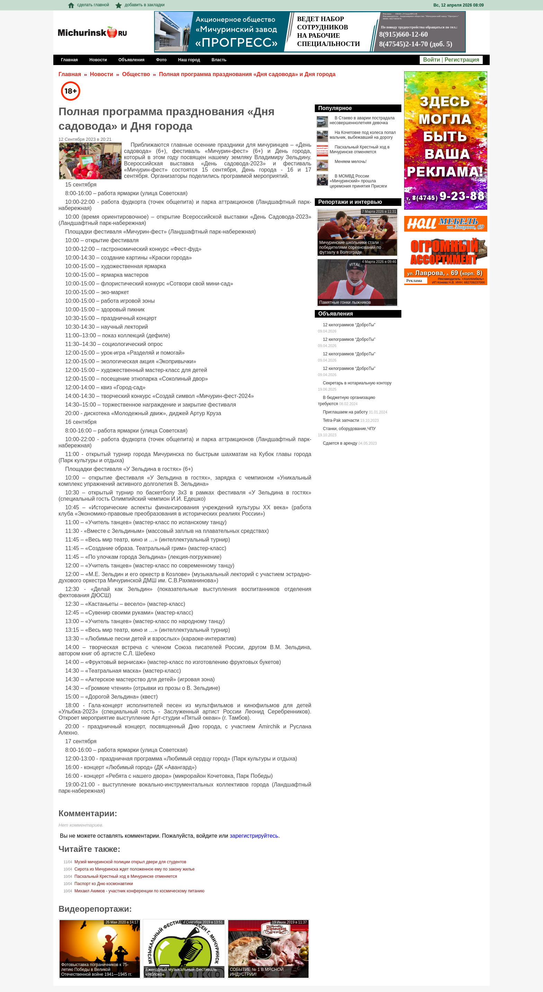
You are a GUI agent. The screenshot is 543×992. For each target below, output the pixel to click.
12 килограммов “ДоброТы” (349, 324)
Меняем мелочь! (350, 161)
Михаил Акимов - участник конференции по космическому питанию (139, 891)
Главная (70, 74)
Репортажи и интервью (350, 202)
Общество (136, 74)
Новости (101, 74)
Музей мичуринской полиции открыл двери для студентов (130, 861)
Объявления (335, 314)
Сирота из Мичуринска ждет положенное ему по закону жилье (134, 869)
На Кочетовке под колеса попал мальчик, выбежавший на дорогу (363, 135)
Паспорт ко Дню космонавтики (103, 883)
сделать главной (88, 4)
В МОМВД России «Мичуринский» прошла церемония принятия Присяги (358, 181)
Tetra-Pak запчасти (341, 420)
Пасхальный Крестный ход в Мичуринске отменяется (125, 876)
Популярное (335, 108)
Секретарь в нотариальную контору (357, 383)
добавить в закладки (139, 4)
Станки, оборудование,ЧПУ (349, 428)
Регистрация (462, 60)
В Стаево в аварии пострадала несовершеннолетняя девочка (362, 120)
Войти (431, 60)
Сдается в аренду (340, 443)
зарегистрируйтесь (254, 836)
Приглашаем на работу (345, 412)
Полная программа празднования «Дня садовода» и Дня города (247, 74)
